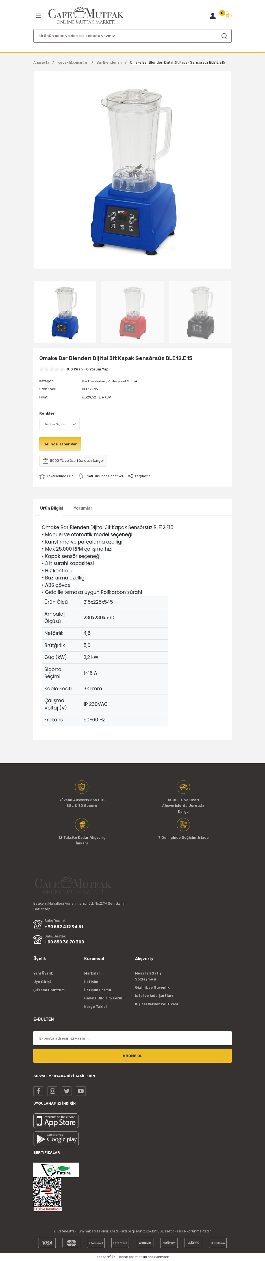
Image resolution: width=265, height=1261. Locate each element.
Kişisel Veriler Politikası (156, 1004)
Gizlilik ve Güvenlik (152, 987)
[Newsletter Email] (132, 1038)
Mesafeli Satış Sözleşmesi (148, 976)
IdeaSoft (103, 1257)
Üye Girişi (42, 982)
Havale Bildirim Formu (104, 998)
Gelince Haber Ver (62, 443)
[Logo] (86, 15)
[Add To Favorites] (57, 476)
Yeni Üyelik (43, 973)
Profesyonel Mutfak (126, 381)
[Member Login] (213, 16)
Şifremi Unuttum (49, 990)
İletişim (91, 982)
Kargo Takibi (95, 1007)
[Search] (132, 36)
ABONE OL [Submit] (133, 1056)
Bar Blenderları (94, 381)
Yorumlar (82, 508)
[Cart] (227, 15)
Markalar (92, 973)
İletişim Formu (97, 990)
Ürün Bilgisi (51, 508)
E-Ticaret (121, 1257)
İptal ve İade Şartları (154, 996)
